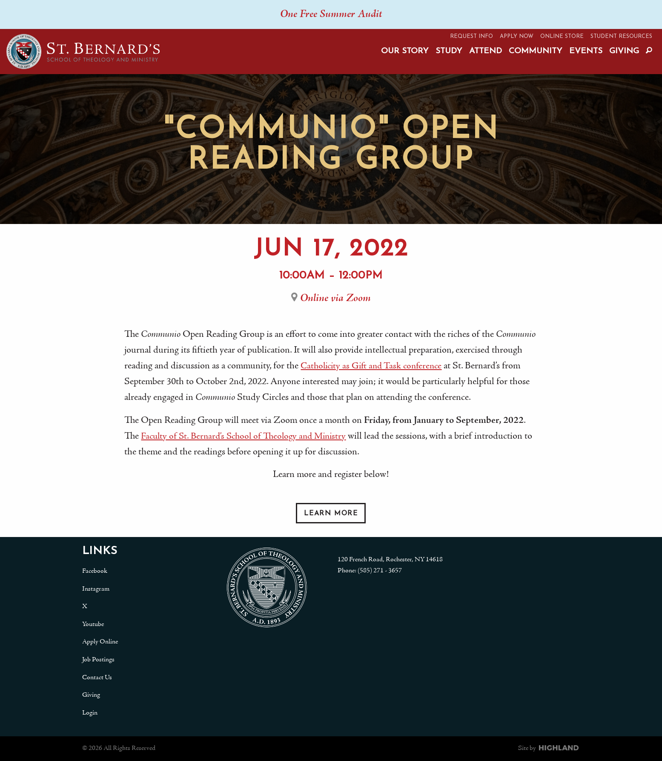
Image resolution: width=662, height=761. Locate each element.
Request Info (471, 36)
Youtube (93, 624)
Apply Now (516, 36)
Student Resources (621, 36)
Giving (624, 51)
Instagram (95, 589)
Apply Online (100, 642)
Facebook (94, 571)
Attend (485, 51)
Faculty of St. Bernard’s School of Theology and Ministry (248, 436)
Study (449, 51)
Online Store (562, 36)
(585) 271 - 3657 (380, 570)
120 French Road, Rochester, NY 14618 (390, 559)
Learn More (331, 513)
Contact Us (97, 677)
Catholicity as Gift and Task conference (374, 366)
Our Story (405, 51)
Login (89, 713)
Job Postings (98, 659)
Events (585, 51)
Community (535, 51)
